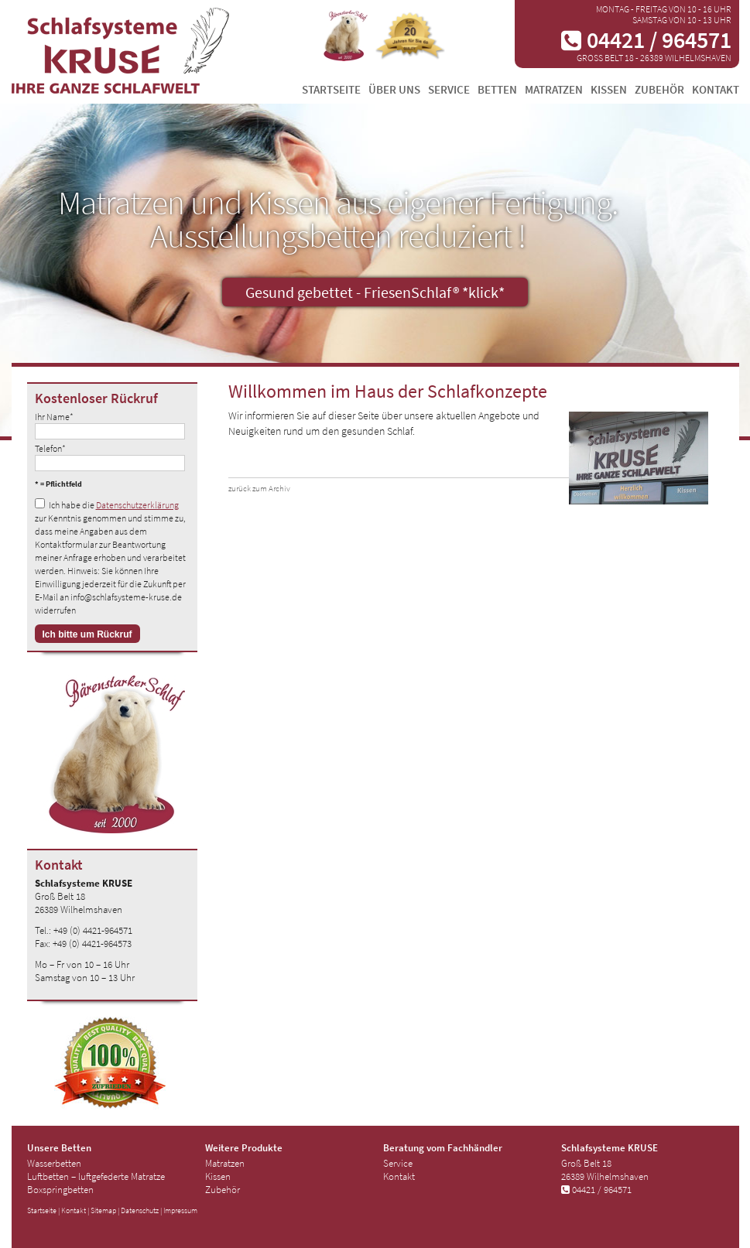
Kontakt (715, 89)
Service (449, 89)
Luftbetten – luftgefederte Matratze (96, 1176)
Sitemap (103, 1210)
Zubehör (659, 89)
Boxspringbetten (60, 1189)
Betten (497, 89)
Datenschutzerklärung (137, 505)
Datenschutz (140, 1210)
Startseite (331, 89)
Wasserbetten (54, 1163)
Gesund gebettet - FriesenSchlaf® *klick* (375, 292)
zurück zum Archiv (259, 488)
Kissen (609, 89)
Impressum (180, 1210)
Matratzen (554, 89)
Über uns (394, 89)
